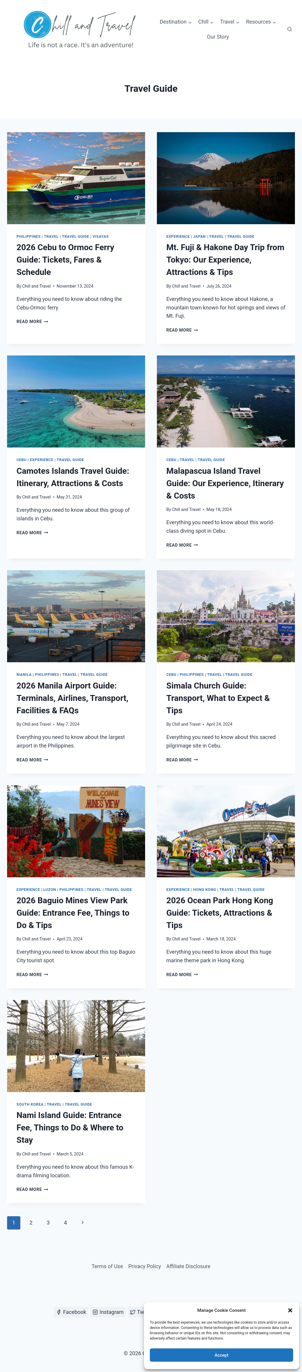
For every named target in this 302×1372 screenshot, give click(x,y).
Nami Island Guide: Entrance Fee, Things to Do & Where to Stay (70, 1127)
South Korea (30, 1104)
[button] (290, 1310)
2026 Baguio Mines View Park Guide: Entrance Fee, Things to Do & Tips (73, 913)
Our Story (218, 37)
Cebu (22, 460)
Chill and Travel (36, 286)
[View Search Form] (289, 29)
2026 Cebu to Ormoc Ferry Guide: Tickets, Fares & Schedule (65, 259)
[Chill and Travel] (81, 29)
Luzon (49, 889)
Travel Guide (75, 236)
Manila (24, 674)
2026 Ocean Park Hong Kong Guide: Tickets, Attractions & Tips (219, 913)
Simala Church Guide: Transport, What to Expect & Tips (218, 698)
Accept (221, 1355)
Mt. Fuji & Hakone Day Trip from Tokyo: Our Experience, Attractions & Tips (225, 259)
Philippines (29, 236)
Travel (51, 236)
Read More (32, 321)
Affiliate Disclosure (188, 1266)
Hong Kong (204, 889)
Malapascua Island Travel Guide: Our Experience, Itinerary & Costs (225, 483)
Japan (199, 236)
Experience (178, 236)
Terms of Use (107, 1266)
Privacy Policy (144, 1266)
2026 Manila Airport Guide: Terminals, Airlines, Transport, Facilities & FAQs (72, 698)
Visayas (101, 236)
